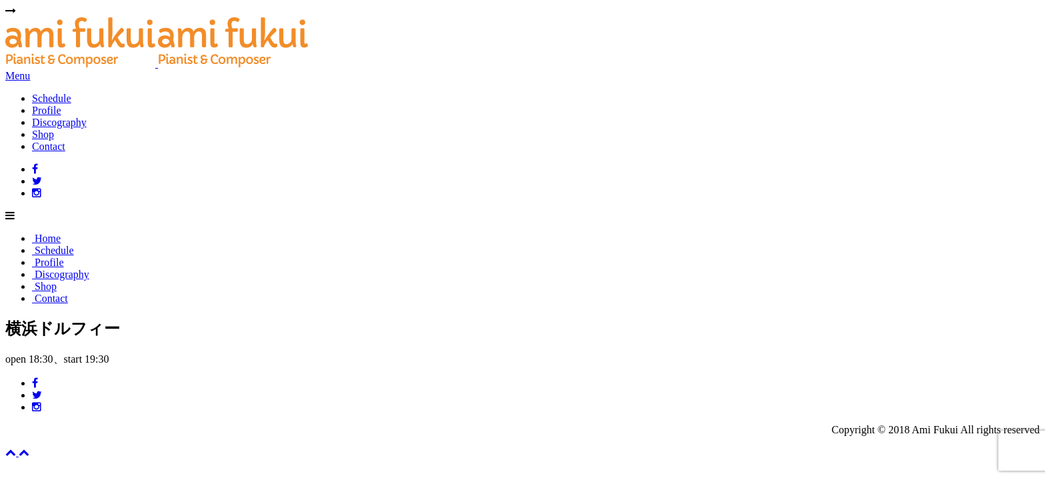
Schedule (51, 98)
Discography (59, 122)
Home (46, 238)
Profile (46, 110)
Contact (48, 146)
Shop (43, 134)
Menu (17, 75)
